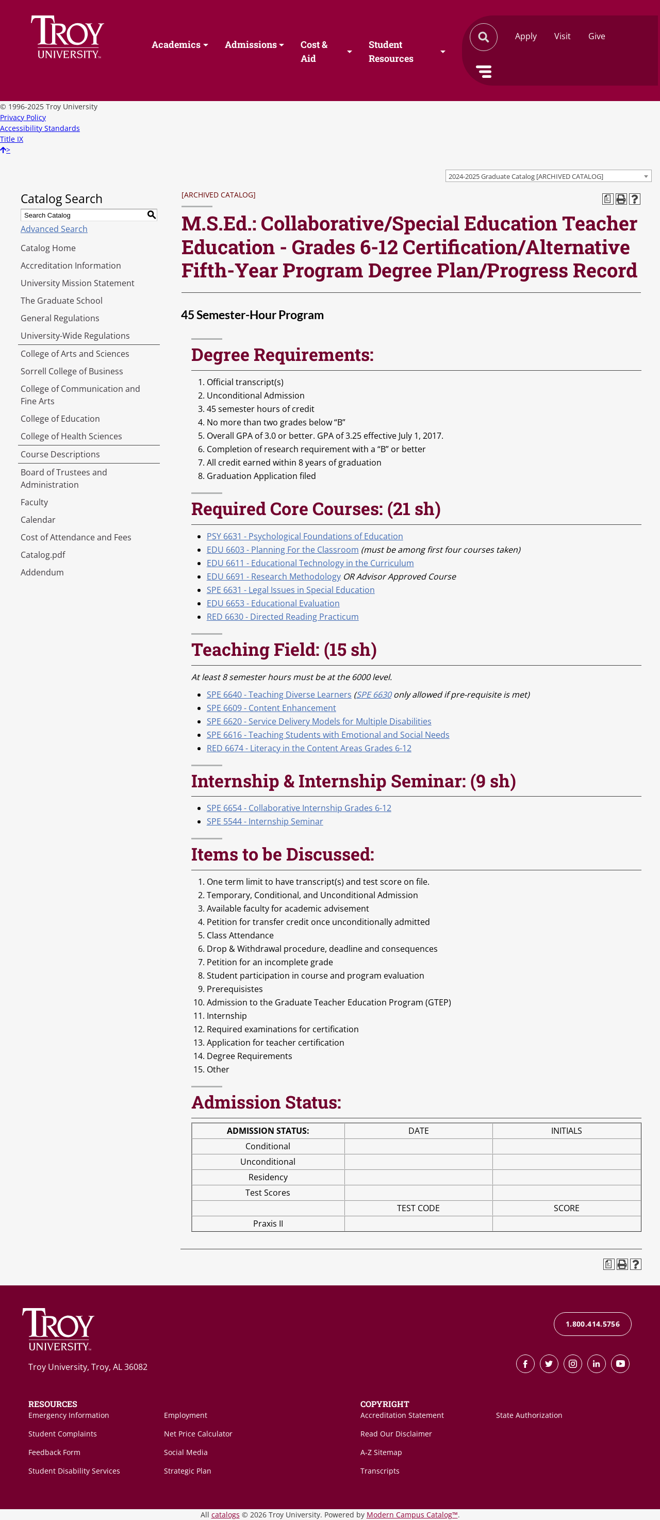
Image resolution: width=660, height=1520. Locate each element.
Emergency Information (68, 1415)
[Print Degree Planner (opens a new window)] (608, 199)
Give (596, 36)
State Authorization (529, 1415)
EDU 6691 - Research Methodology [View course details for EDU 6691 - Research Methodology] (274, 576)
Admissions (251, 45)
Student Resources (391, 52)
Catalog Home (48, 248)
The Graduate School (62, 300)
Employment (185, 1415)
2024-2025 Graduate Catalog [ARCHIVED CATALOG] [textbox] (526, 176)
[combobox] (549, 176)
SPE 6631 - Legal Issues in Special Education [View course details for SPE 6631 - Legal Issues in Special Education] (291, 590)
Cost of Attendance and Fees (76, 537)
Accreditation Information (71, 265)
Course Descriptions (60, 454)
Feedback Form (54, 1452)
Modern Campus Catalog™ (412, 1514)
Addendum (42, 572)
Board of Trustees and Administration (64, 478)
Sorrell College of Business (72, 371)
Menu (484, 72)
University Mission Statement (78, 283)
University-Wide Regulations (75, 335)
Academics (176, 45)
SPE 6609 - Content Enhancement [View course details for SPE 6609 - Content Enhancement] (271, 708)
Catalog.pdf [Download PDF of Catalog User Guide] (43, 554)
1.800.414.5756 (593, 1324)
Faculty (34, 502)
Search (67, 36)
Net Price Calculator (198, 1434)
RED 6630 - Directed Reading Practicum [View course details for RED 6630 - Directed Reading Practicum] (283, 616)
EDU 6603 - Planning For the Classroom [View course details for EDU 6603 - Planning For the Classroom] (283, 549)
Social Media (186, 1452)
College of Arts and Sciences (75, 353)
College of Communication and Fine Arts (80, 395)
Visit (562, 36)
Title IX (11, 139)
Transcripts (380, 1471)
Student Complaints (62, 1434)
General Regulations (60, 318)
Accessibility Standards (40, 128)
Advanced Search (54, 229)
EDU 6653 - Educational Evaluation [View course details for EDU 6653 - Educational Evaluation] (273, 603)
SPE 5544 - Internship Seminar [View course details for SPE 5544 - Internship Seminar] (265, 821)
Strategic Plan (187, 1471)
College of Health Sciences (71, 436)
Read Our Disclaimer (396, 1434)
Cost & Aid (314, 52)
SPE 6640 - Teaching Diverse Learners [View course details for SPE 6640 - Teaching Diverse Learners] (279, 694)
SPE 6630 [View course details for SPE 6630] (373, 694)
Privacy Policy (23, 117)
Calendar (38, 519)
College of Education (60, 418)
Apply (526, 36)
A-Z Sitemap (381, 1452)
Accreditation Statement (402, 1415)
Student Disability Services (74, 1471)
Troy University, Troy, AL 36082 (87, 1367)
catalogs (225, 1514)
